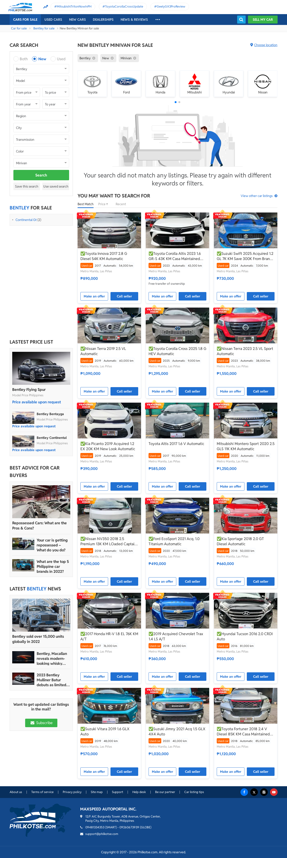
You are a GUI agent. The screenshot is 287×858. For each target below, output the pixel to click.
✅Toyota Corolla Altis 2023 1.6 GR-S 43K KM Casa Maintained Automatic (175, 256)
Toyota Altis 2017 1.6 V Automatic (176, 443)
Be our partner (165, 792)
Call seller (124, 296)
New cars (77, 19)
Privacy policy (72, 792)
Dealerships (103, 19)
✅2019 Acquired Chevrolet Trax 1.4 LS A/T (176, 636)
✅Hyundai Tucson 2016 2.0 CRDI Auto (245, 636)
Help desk (139, 792)
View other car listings (257, 196)
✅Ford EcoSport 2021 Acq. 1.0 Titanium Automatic (174, 541)
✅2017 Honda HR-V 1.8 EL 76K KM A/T (109, 636)
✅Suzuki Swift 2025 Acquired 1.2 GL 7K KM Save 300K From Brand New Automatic (245, 256)
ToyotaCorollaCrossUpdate (124, 6)
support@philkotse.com (101, 834)
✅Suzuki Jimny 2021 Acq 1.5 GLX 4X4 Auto (177, 731)
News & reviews (134, 19)
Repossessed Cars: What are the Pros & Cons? (39, 526)
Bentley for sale (44, 28)
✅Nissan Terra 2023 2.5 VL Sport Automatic (245, 351)
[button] (176, 102)
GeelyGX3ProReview (171, 6)
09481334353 (94, 827)
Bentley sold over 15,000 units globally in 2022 (38, 639)
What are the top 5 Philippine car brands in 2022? (53, 566)
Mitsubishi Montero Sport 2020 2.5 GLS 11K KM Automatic (246, 446)
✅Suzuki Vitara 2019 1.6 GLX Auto (105, 731)
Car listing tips (194, 792)
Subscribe (41, 722)
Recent (121, 204)
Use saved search (55, 186)
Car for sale (19, 28)
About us (16, 792)
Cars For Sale (25, 19)
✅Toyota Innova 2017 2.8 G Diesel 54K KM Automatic (103, 256)
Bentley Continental (52, 438)
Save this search (26, 186)
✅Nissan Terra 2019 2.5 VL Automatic (103, 351)
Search (41, 175)
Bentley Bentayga (50, 414)
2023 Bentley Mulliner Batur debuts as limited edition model (51, 680)
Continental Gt (26, 220)
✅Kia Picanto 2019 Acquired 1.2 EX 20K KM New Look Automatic (107, 446)
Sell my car (263, 19)
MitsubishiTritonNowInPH (74, 6)
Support (117, 792)
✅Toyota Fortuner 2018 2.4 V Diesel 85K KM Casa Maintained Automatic (243, 731)
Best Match (86, 204)
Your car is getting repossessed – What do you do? (52, 545)
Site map (97, 792)
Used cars (53, 19)
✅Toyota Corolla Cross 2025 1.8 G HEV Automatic (177, 351)
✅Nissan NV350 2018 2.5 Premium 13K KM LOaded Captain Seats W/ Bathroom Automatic (108, 541)
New (42, 58)
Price (104, 204)
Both (24, 58)
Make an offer (94, 296)
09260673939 (129, 827)
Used (61, 58)
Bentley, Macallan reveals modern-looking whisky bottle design (52, 658)
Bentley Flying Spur (29, 389)
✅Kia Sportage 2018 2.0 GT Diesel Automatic (240, 541)
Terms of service (42, 792)
